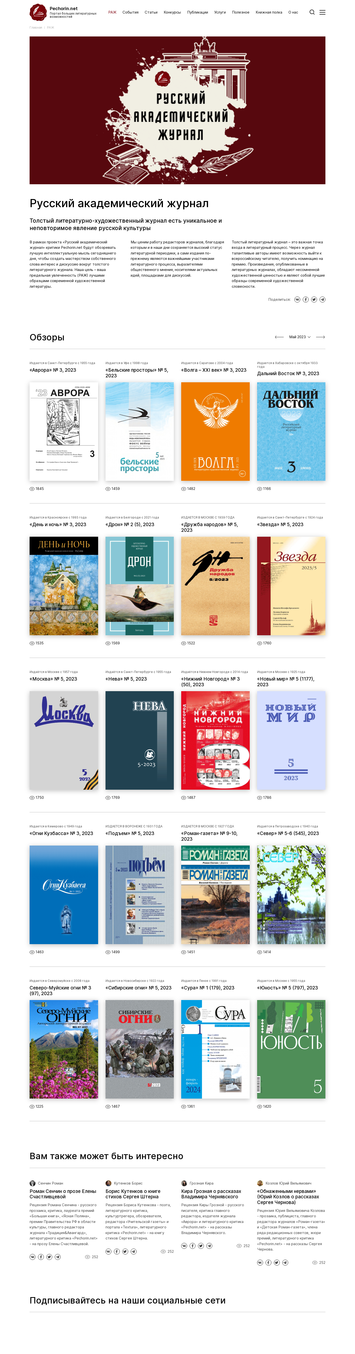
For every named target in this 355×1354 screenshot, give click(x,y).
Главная (36, 27)
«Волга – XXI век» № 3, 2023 (214, 370)
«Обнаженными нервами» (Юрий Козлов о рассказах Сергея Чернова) (288, 1196)
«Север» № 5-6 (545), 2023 (288, 833)
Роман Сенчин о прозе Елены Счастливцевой (63, 1194)
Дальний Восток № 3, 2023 (288, 373)
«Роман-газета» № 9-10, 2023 (209, 836)
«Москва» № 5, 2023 (53, 679)
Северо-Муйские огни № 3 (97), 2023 (60, 990)
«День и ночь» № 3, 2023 (58, 524)
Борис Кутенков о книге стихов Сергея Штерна (133, 1194)
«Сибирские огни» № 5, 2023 (139, 988)
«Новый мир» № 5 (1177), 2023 (285, 681)
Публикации (197, 12)
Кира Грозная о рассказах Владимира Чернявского (211, 1194)
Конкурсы (172, 12)
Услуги (220, 12)
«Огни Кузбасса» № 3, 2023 (61, 833)
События (131, 12)
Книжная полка (269, 12)
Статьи (151, 12)
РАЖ (112, 12)
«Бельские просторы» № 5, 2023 (137, 373)
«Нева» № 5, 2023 (126, 679)
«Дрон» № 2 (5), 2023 (130, 524)
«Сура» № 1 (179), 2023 (207, 988)
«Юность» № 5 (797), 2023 (287, 988)
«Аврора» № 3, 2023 (53, 370)
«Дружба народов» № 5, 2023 (209, 527)
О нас (293, 12)
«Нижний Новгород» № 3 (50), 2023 (210, 681)
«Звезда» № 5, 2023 (280, 524)
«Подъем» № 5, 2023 (130, 833)
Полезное (240, 12)
